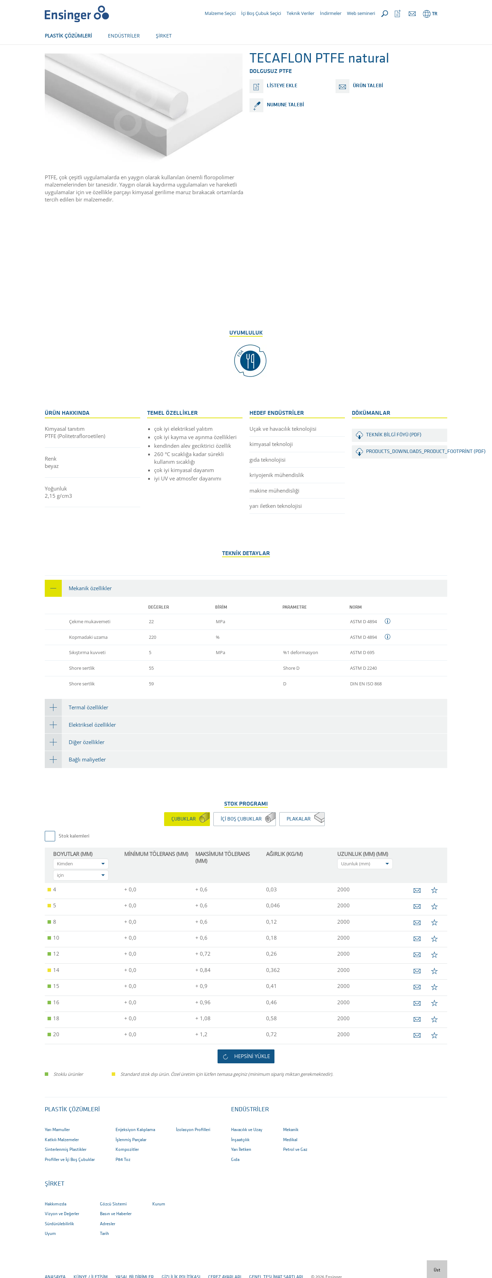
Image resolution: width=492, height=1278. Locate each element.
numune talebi (285, 128)
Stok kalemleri (74, 859)
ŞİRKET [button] (164, 35)
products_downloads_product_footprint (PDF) (406, 474)
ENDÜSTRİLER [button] (124, 35)
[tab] (246, 611)
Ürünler (116, 58)
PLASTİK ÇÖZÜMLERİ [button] (68, 35)
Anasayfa (55, 58)
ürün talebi (368, 109)
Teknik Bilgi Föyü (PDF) (394, 458)
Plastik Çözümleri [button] (72, 1132)
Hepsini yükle (252, 1078)
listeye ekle (282, 109)
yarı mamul (86, 58)
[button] (246, 611)
